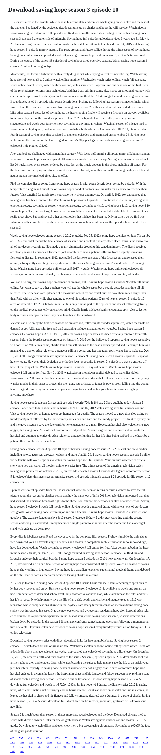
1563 (49, 742)
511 (75, 738)
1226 (87, 742)
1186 (102, 747)
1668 (125, 742)
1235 (145, 742)
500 (56, 747)
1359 (57, 738)
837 (59, 742)
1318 (12, 751)
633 (92, 738)
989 (74, 747)
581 (66, 738)
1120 (115, 742)
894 (22, 751)
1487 (77, 742)
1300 (83, 747)
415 (48, 738)
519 (141, 747)
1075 (135, 742)
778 (47, 747)
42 (119, 738)
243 (101, 738)
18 (83, 738)
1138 (112, 747)
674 (122, 747)
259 (93, 747)
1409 (12, 742)
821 (22, 742)
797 (21, 738)
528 (31, 742)
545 (21, 747)
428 (12, 738)
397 (68, 742)
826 (39, 747)
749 (136, 738)
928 (40, 742)
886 (30, 747)
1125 (145, 738)
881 (97, 742)
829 (39, 738)
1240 (131, 747)
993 (65, 747)
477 (127, 738)
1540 (110, 738)
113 (12, 747)
